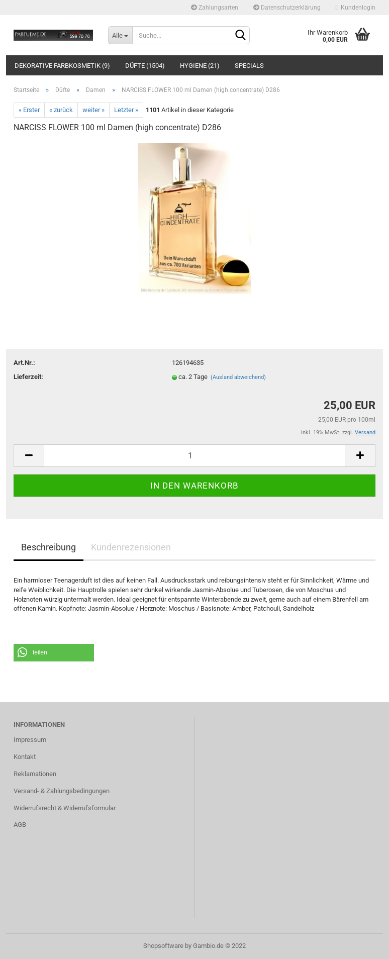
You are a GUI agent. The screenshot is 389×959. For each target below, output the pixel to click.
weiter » (93, 110)
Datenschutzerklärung (287, 7)
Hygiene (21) (200, 65)
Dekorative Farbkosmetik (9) (62, 65)
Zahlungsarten (214, 7)
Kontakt (25, 756)
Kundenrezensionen (131, 547)
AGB (20, 824)
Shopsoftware (163, 945)
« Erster (29, 110)
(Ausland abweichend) (238, 377)
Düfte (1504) (145, 65)
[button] (54, 652)
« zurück (61, 110)
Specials (249, 65)
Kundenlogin (355, 7)
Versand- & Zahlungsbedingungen (62, 791)
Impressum (30, 739)
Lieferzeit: (28, 376)
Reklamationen (35, 774)
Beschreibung (48, 547)
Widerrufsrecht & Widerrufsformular (65, 808)
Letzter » (126, 110)
